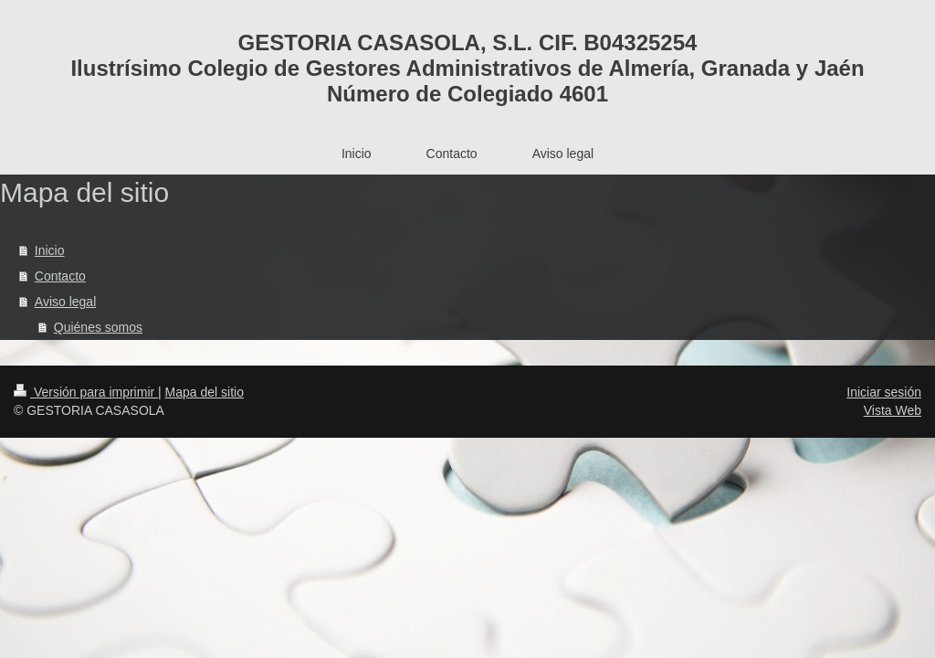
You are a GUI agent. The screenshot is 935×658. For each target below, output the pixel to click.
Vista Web (892, 410)
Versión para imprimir (86, 392)
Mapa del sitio (204, 392)
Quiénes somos (98, 327)
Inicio (50, 250)
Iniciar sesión (883, 392)
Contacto (60, 276)
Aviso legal (65, 301)
